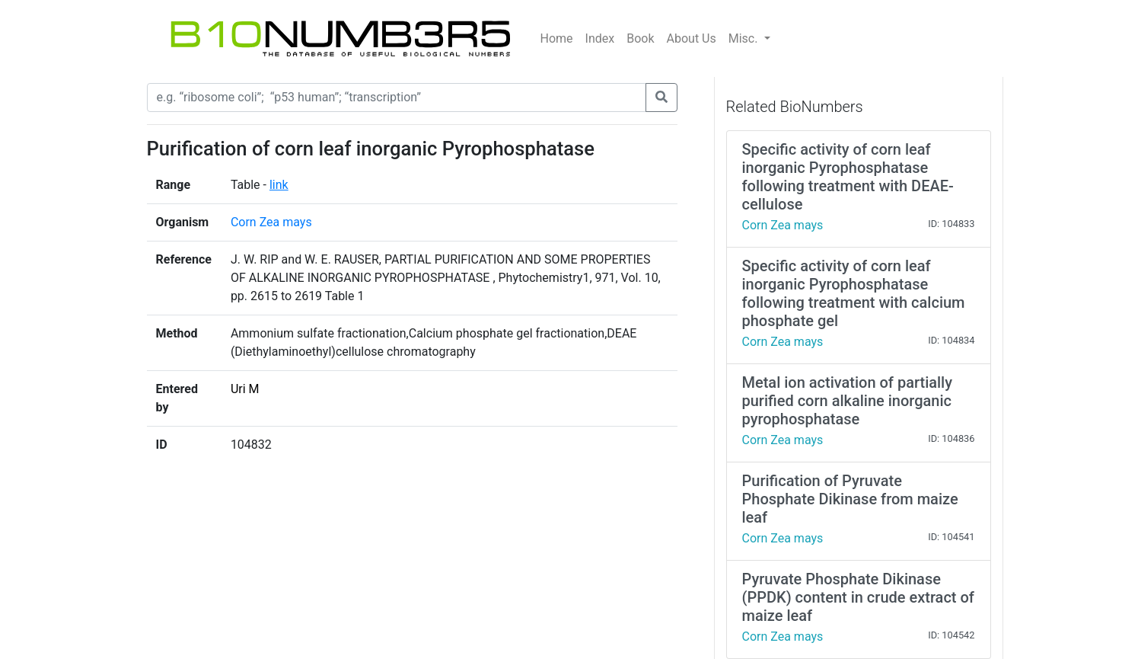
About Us (691, 38)
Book (640, 38)
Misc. (744, 38)
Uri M (245, 389)
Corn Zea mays (271, 222)
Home (556, 38)
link (278, 185)
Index (600, 38)
